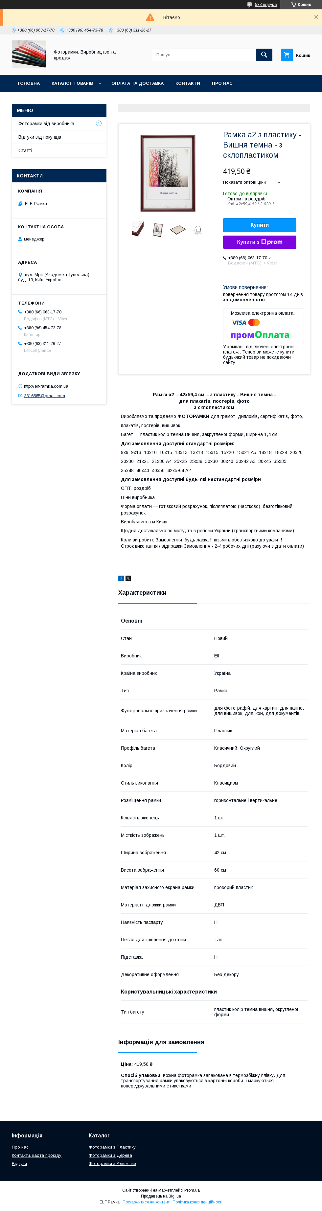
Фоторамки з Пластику (112, 1147)
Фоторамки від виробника (46, 123)
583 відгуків (266, 4)
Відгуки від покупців (39, 137)
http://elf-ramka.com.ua (46, 386)
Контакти (187, 83)
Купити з (259, 242)
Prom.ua (192, 1190)
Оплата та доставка (137, 83)
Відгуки (19, 1163)
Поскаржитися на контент (146, 1202)
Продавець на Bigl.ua (161, 1196)
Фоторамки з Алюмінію (112, 1163)
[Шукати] (264, 55)
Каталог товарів (72, 83)
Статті (25, 150)
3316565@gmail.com (44, 395)
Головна (29, 83)
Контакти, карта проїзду (36, 1155)
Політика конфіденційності (197, 1202)
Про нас (222, 83)
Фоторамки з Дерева (110, 1155)
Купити (260, 225)
